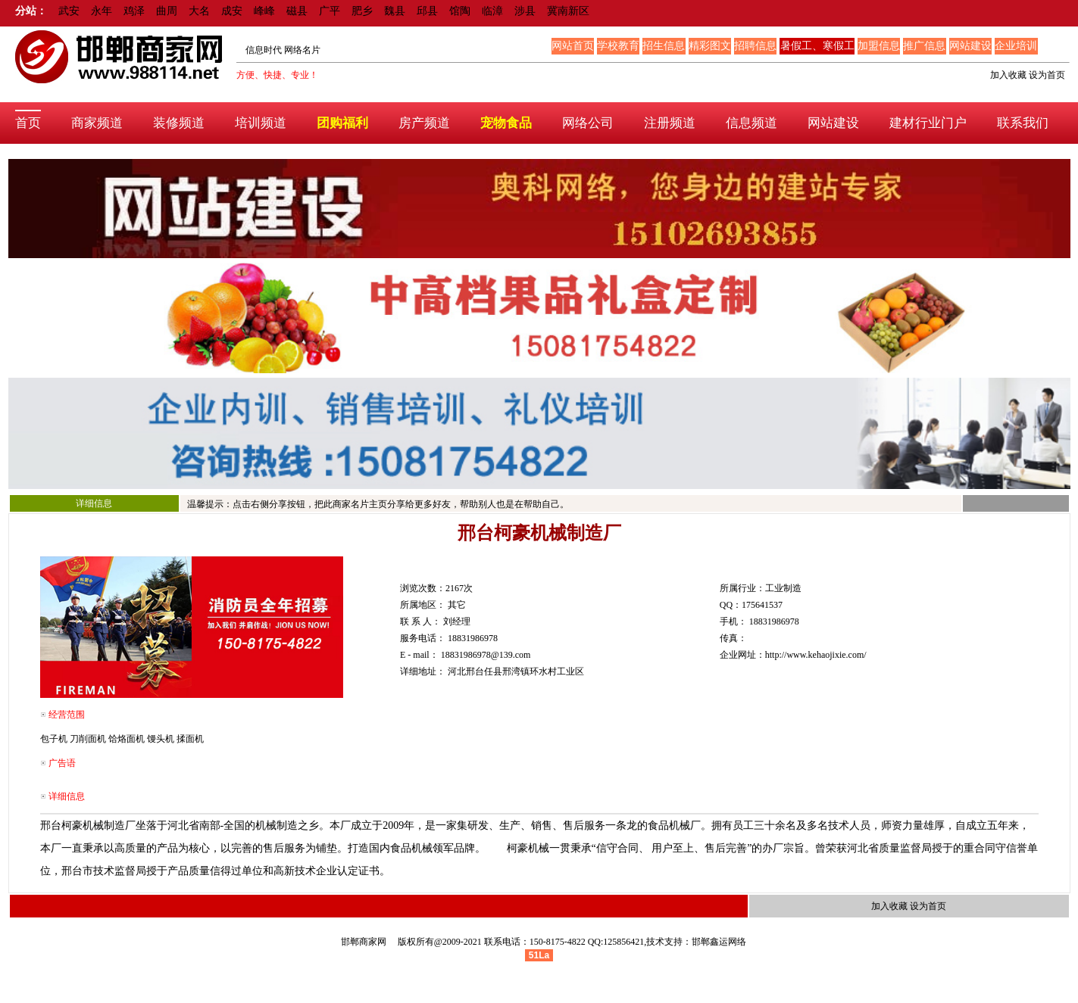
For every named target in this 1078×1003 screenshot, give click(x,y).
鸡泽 (134, 11)
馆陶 (459, 11)
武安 (69, 11)
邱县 (427, 11)
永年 (101, 11)
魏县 (394, 11)
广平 (329, 11)
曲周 (166, 11)
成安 (231, 11)
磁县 (297, 11)
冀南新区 (568, 11)
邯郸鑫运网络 (719, 941)
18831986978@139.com (486, 654)
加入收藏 (1008, 75)
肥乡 (362, 11)
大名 (199, 11)
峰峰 (264, 11)
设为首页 (1047, 75)
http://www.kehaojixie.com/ (816, 654)
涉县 (525, 11)
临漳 (492, 11)
